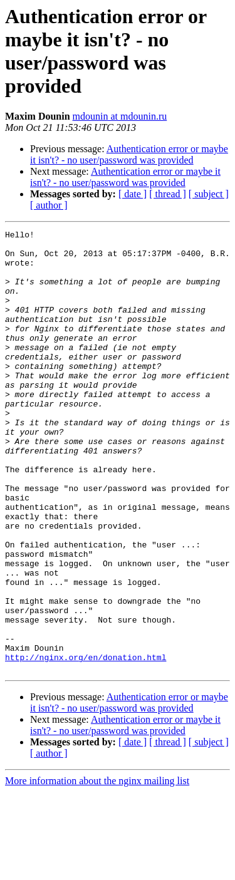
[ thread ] (167, 194)
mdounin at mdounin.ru (120, 116)
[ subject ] (209, 194)
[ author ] (49, 205)
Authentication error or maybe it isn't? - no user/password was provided (129, 154)
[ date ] (132, 194)
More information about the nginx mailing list (97, 869)
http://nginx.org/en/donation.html (85, 743)
